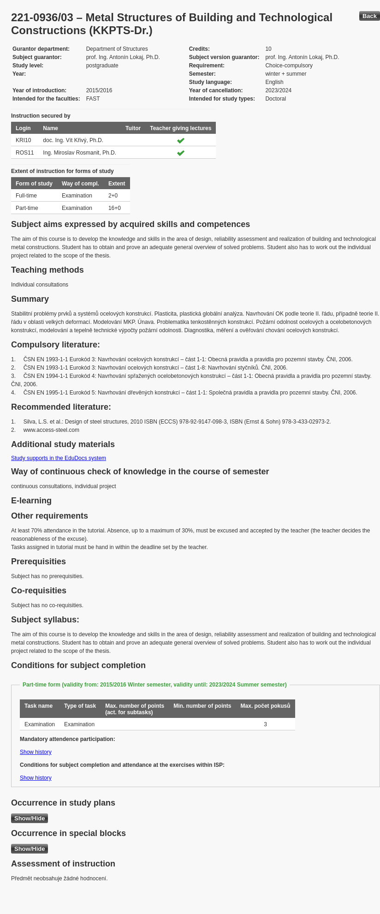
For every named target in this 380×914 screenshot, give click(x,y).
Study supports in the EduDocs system (58, 458)
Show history (36, 752)
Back (369, 15)
